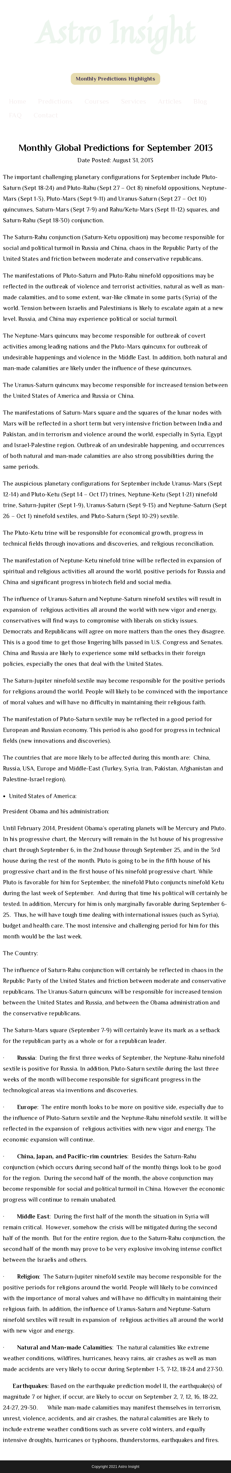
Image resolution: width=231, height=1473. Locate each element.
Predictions (55, 101)
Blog (200, 101)
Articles (170, 101)
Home (17, 101)
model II (156, 1386)
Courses (97, 101)
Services (133, 101)
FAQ (15, 115)
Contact (46, 115)
